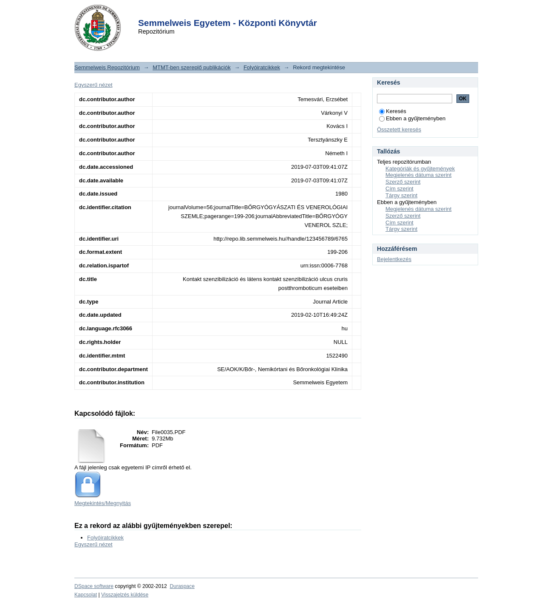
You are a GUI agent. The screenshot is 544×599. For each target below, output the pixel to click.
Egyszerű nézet (93, 85)
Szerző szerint (402, 182)
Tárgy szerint (401, 195)
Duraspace (182, 586)
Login (257, 12)
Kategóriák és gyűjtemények (420, 168)
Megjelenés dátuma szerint (418, 175)
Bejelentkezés (394, 259)
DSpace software (93, 586)
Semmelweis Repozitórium (107, 67)
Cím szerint (399, 188)
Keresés (392, 111)
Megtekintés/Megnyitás (102, 503)
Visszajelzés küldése (124, 595)
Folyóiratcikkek (262, 67)
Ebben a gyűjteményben (412, 118)
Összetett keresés (399, 129)
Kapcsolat (85, 595)
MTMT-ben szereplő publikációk (192, 67)
